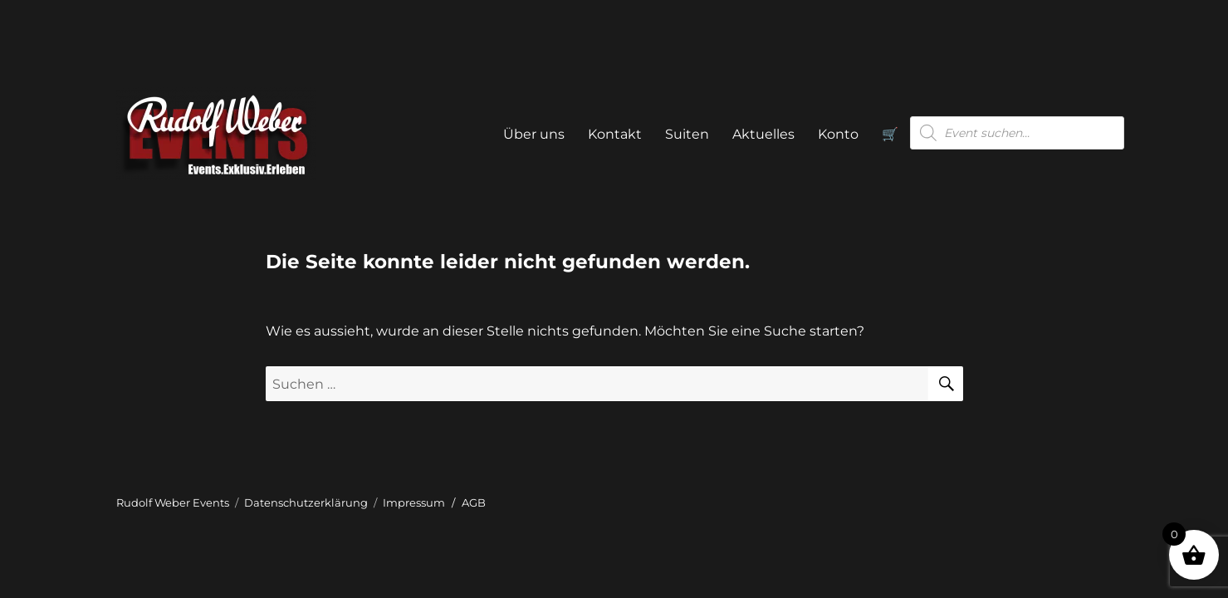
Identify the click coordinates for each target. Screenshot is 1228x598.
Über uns (534, 134)
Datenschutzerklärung (306, 502)
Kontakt (615, 134)
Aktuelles (763, 134)
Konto (838, 134)
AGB (474, 502)
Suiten (687, 134)
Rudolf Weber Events (172, 502)
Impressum (414, 502)
